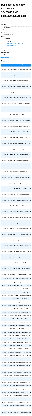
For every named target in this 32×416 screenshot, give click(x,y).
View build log (5, 57)
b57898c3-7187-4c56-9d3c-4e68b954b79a (15, 44)
